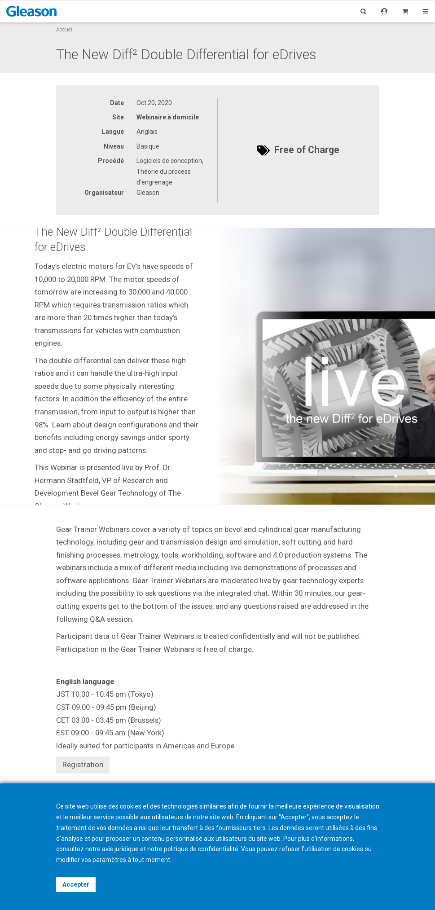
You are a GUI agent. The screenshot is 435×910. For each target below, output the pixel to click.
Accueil (65, 29)
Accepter (75, 884)
